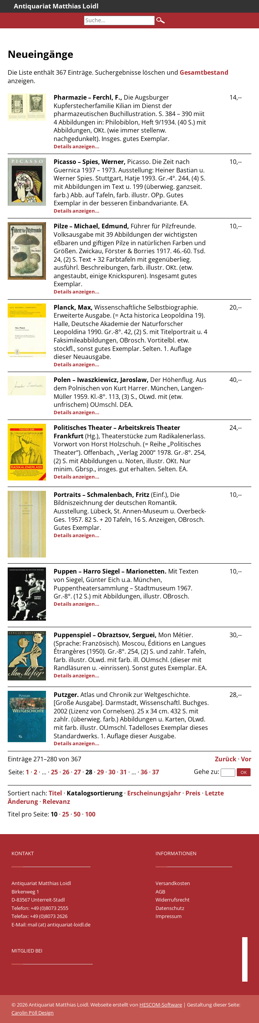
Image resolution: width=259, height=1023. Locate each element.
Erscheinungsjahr (154, 793)
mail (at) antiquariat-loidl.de (59, 924)
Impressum (169, 916)
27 (77, 772)
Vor (246, 759)
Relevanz (56, 801)
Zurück (225, 759)
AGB (160, 891)
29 (100, 772)
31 (123, 772)
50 (77, 814)
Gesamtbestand (204, 72)
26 (65, 772)
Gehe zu (206, 771)
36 (144, 772)
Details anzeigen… (76, 146)
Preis (192, 793)
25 (54, 772)
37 (155, 772)
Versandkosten (173, 883)
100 (90, 814)
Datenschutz (170, 908)
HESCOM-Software (160, 1004)
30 (111, 772)
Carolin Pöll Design (32, 1012)
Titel (55, 793)
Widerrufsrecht (173, 899)
